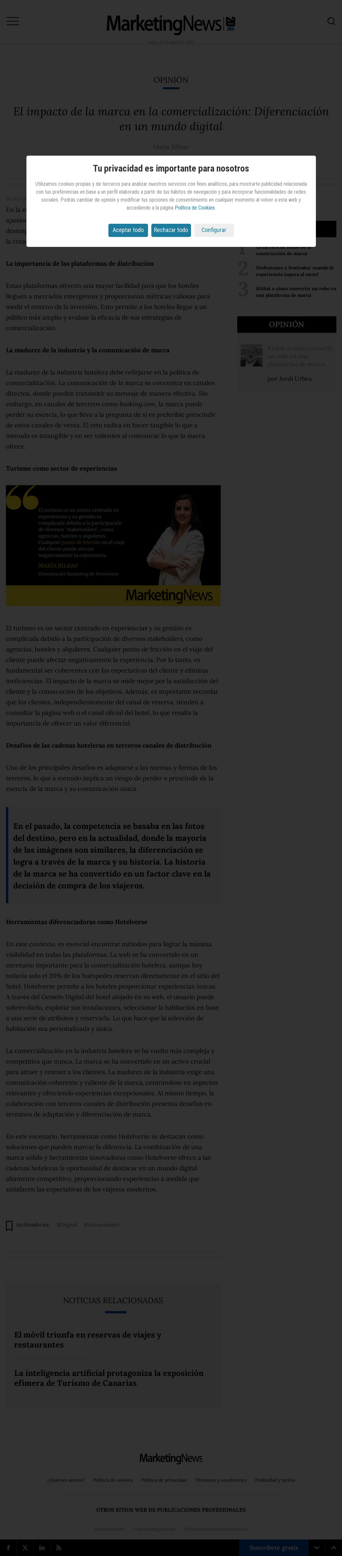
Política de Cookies (195, 208)
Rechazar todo (171, 229)
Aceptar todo (128, 229)
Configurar (214, 229)
